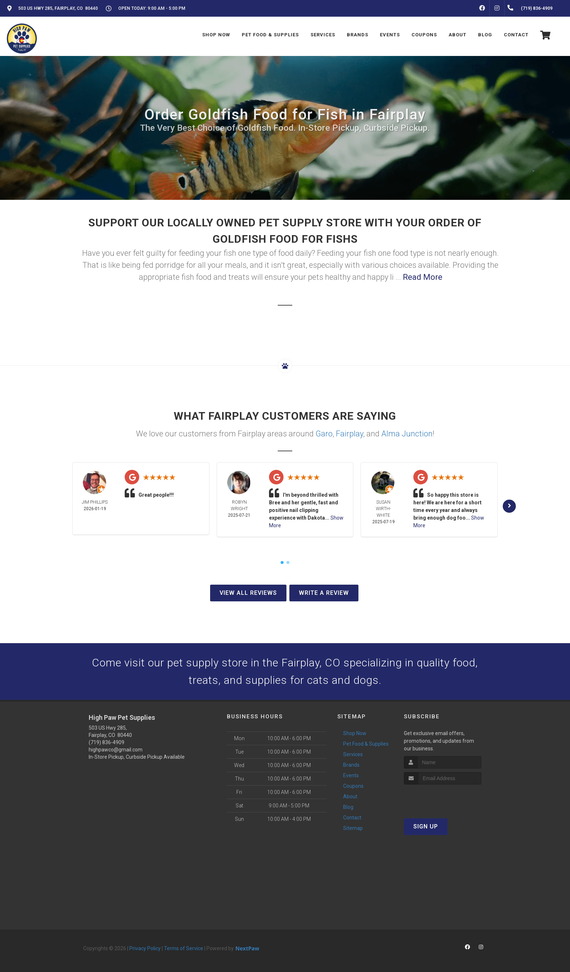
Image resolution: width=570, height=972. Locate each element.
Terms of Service (183, 948)
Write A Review (324, 592)
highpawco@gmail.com (115, 750)
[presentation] (442, 798)
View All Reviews (248, 592)
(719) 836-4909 (106, 742)
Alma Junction (407, 433)
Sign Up (425, 826)
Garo (324, 433)
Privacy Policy (145, 948)
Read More (422, 277)
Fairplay (349, 433)
